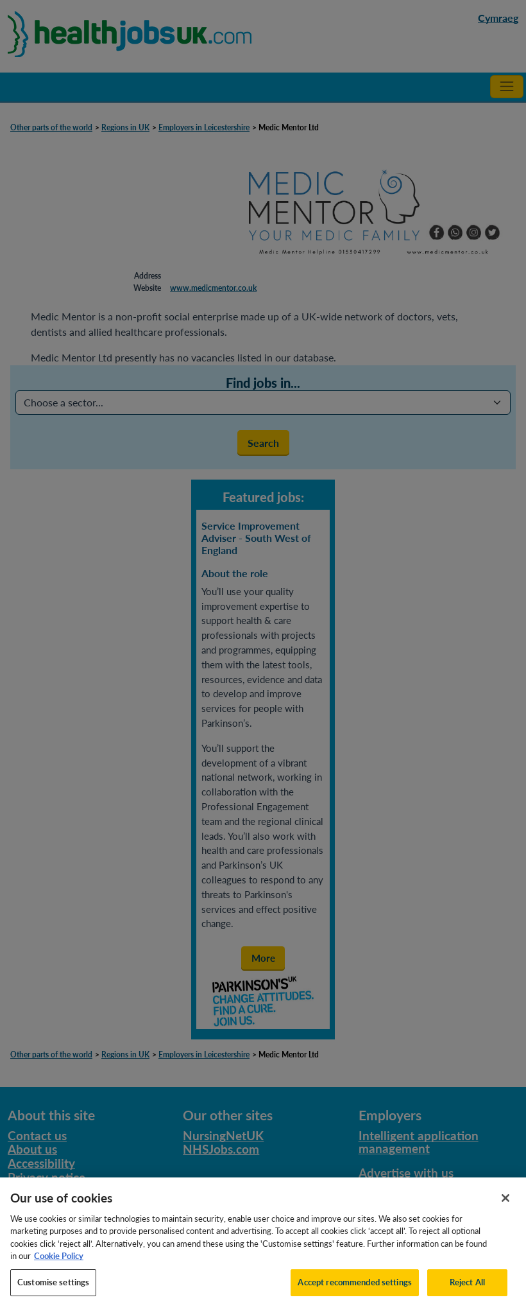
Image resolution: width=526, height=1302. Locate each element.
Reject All (467, 1286)
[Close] (505, 1202)
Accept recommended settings (355, 1286)
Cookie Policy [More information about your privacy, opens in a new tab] (58, 1261)
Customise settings (53, 1286)
